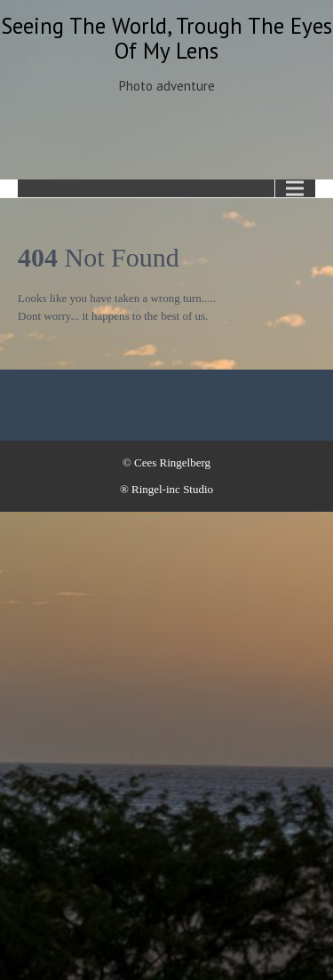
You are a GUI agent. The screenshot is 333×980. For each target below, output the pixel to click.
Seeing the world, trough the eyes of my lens (166, 38)
